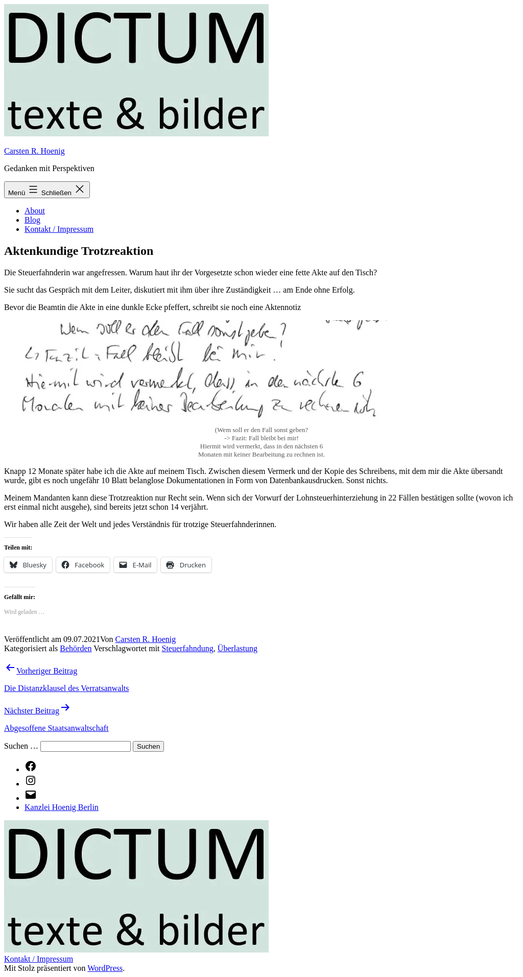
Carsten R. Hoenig (34, 151)
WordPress (105, 968)
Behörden (75, 648)
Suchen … (21, 746)
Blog (32, 220)
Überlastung (237, 648)
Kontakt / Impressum (59, 229)
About (35, 210)
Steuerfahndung (187, 648)
